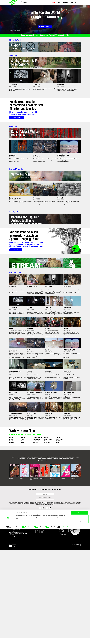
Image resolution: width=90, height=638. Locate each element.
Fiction (22, 528)
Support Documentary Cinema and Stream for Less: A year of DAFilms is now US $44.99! (45, 35)
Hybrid (22, 529)
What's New (24, 607)
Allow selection (79, 625)
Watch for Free (59, 529)
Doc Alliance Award (13, 529)
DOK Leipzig (23, 526)
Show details (65, 635)
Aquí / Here (16, 324)
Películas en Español (37, 529)
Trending (58, 526)
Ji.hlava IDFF (63, 567)
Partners (11, 606)
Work (57, 531)
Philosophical (36, 531)
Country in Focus (15, 271)
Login (71, 2)
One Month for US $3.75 (45, 27)
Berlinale (11, 526)
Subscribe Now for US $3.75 (18, 147)
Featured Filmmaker (16, 213)
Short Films (47, 531)
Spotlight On (13, 70)
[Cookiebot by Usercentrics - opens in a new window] (8, 635)
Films (58, 2)
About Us (11, 605)
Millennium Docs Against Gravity (34, 568)
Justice (22, 531)
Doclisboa (11, 531)
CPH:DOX (11, 528)
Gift (47, 607)
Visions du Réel (59, 528)
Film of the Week (15, 40)
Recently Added (15, 361)
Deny (79, 629)
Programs (65, 2)
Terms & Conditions (13, 607)
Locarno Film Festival (37, 526)
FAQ (47, 606)
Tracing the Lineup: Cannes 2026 (14, 30)
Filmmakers (36, 606)
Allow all (80, 621)
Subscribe (48, 605)
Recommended (47, 529)
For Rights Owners (50, 608)
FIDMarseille (52, 567)
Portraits (46, 526)
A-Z (34, 605)
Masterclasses (36, 528)
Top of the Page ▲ (77, 603)
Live (53, 2)
